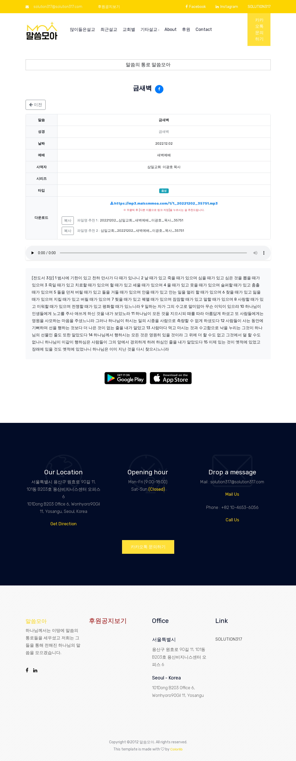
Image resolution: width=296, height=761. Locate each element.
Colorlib (176, 749)
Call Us (232, 519)
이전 (35, 104)
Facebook (196, 6)
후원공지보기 (109, 6)
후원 (186, 29)
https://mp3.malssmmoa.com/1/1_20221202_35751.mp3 (164, 203)
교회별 (129, 29)
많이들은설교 (82, 29)
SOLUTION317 (259, 6)
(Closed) (156, 489)
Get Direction (63, 523)
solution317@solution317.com (54, 6)
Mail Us (232, 494)
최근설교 (108, 29)
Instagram (227, 6)
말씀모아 (36, 621)
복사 (67, 220)
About (170, 29)
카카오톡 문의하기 (259, 29)
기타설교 (149, 29)
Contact (204, 29)
